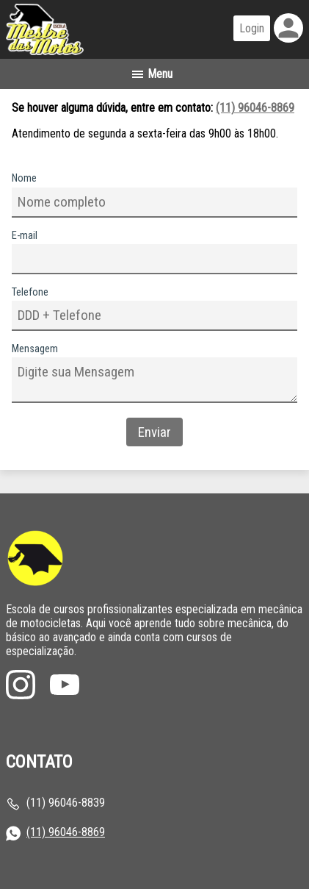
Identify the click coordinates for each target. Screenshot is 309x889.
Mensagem (35, 349)
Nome (24, 178)
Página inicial (83, 29)
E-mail (24, 235)
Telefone (30, 292)
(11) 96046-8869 (255, 108)
